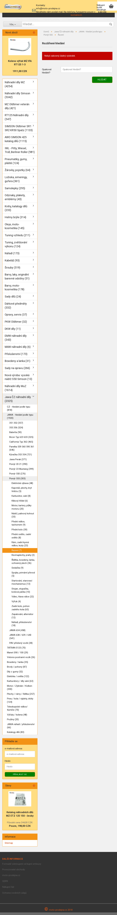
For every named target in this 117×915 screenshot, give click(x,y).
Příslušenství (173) (16, 356)
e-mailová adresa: (14, 751)
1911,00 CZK (20, 73)
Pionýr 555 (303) (17, 481)
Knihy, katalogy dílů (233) (16, 210)
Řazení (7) (17, 552)
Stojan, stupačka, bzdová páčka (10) (21, 593)
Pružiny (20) (13, 722)
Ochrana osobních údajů (14, 895)
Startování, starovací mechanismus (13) (22, 585)
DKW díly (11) (13, 331)
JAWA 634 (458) (17, 632)
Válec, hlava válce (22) (23, 599)
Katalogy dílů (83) (15, 734)
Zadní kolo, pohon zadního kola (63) (21, 610)
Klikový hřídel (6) (20, 503)
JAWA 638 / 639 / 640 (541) (20, 639)
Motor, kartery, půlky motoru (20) (21, 510)
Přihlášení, (32, 19)
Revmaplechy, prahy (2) (23, 557)
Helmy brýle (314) (15, 219)
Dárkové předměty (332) (16, 308)
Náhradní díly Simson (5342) (17, 97)
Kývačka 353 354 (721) (20, 457)
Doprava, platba (52, 19)
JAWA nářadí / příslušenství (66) (20, 728)
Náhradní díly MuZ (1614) (15, 390)
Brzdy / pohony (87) (17, 669)
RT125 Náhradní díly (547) (17, 119)
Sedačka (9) (17, 570)
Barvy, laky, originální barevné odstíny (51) (17, 279)
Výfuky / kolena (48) (17, 717)
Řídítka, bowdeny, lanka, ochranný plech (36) (23, 564)
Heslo (8, 763)
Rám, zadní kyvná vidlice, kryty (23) (20, 546)
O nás (108, 19)
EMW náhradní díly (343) (16, 340)
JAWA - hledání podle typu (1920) (20, 419)
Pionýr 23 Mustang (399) (21, 471)
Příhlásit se (20, 777)
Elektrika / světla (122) (18, 678)
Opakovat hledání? (46, 73)
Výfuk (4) (16, 604)
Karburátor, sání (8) (21, 498)
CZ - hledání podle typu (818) (18, 411)
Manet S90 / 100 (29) (17, 655)
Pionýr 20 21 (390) (18, 466)
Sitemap (9, 845)
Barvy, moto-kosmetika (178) (14, 290)
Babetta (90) (15, 434)
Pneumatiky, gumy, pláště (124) (16, 163)
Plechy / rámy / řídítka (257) (21, 696)
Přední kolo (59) (19, 532)
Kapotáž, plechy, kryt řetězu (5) (22, 492)
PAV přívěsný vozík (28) (21, 645)
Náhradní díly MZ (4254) (15, 86)
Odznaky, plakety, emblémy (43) (15, 199)
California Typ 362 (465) (21, 444)
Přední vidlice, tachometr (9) (18, 526)
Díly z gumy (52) (15, 674)
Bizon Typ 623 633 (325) (21, 439)
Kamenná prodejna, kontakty (83, 19)
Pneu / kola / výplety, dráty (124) (20, 703)
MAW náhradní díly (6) (18, 349)
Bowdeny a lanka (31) (17, 363)
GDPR (5, 883)
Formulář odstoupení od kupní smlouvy (21, 866)
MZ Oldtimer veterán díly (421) (17, 108)
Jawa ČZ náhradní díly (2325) (18, 401)
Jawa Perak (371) (18, 461)
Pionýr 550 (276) (17, 476)
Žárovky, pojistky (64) (17, 172)
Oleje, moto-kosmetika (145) (14, 228)
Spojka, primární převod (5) (23, 577)
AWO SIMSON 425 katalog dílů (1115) (16, 141)
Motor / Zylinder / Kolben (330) (19, 690)
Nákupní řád (8, 889)
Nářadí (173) (12, 255)
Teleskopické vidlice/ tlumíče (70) (17, 711)
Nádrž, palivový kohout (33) (23, 517)
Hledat (19, 19)
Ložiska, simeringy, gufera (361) (16, 181)
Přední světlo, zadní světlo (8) (21, 538)
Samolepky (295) (15, 190)
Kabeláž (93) (12, 262)
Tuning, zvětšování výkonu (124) (16, 246)
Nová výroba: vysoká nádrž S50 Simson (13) (18, 379)
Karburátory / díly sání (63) (20, 683)
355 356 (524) (16, 430)
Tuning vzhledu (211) (17, 237)
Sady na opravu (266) (17, 370)
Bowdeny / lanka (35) (17, 664)
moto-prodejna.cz (11, 877)
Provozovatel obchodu (13, 872)
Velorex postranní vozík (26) (21, 659)
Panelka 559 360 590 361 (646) (21, 451)
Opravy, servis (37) (16, 317)
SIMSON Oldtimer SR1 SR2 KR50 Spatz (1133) (19, 130)
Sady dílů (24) (13, 299)
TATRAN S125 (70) (16, 650)
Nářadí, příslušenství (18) (22, 626)
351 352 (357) (16, 425)
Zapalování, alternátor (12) (22, 618)
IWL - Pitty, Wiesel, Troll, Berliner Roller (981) (20, 152)
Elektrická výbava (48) (22, 485)
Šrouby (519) (12, 270)
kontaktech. (76, 15)
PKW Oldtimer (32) (16, 324)
